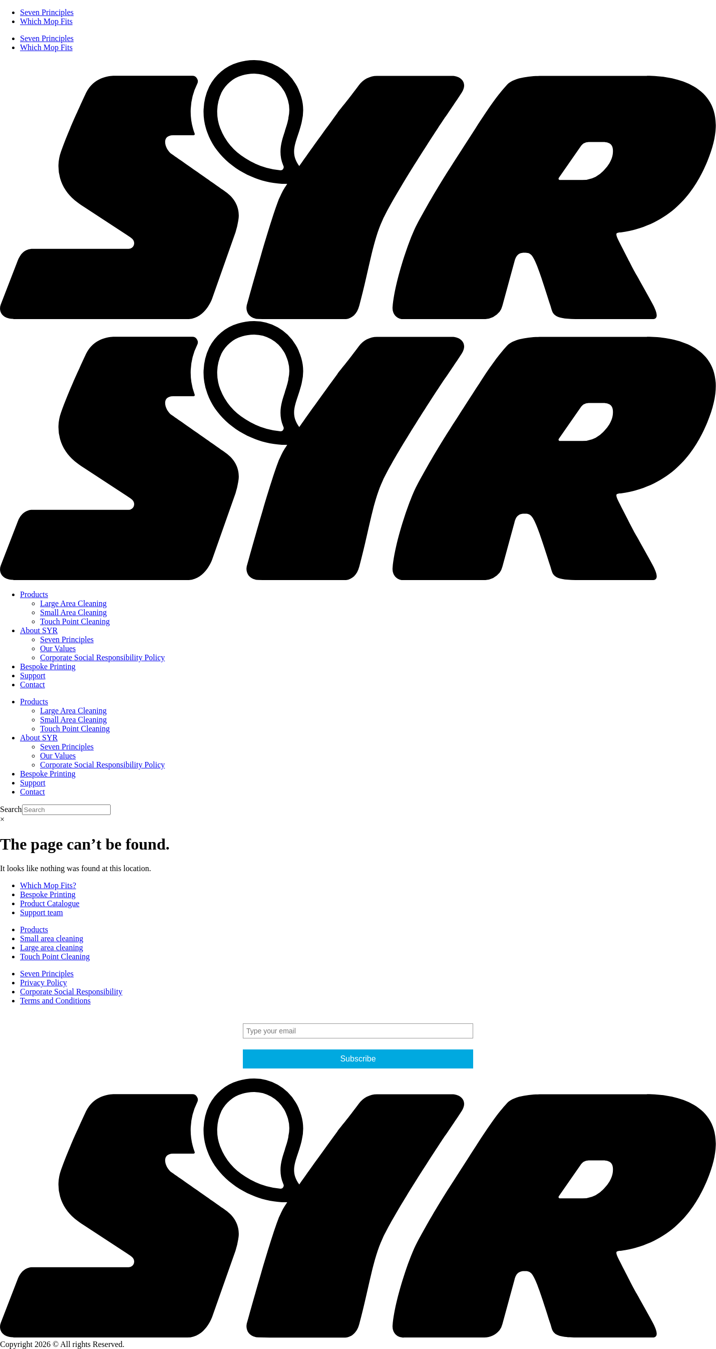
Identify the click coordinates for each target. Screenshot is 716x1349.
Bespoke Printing (48, 666)
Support (33, 675)
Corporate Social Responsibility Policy (102, 657)
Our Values (58, 648)
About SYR (39, 630)
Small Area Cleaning (73, 612)
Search (11, 809)
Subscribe (358, 1058)
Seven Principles (47, 12)
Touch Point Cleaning (75, 621)
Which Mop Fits (46, 21)
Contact (32, 684)
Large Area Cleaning (73, 603)
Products (34, 594)
